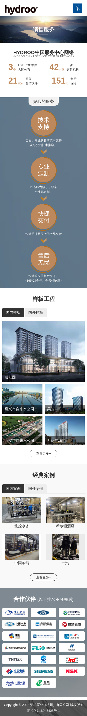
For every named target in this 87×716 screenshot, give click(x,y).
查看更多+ (43, 453)
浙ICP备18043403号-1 (43, 711)
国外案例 (35, 489)
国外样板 (35, 312)
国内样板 (13, 312)
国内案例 (13, 489)
